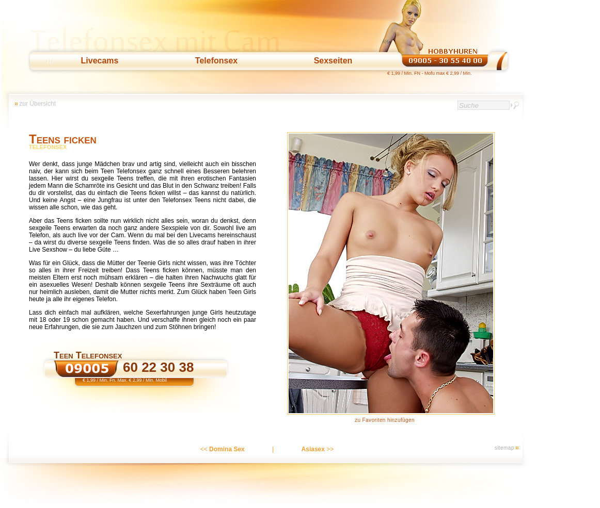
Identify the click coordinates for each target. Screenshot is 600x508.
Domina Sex (227, 449)
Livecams (100, 60)
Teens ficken (63, 139)
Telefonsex (216, 60)
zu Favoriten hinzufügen (385, 420)
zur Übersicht (37, 103)
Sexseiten (333, 60)
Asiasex (313, 449)
